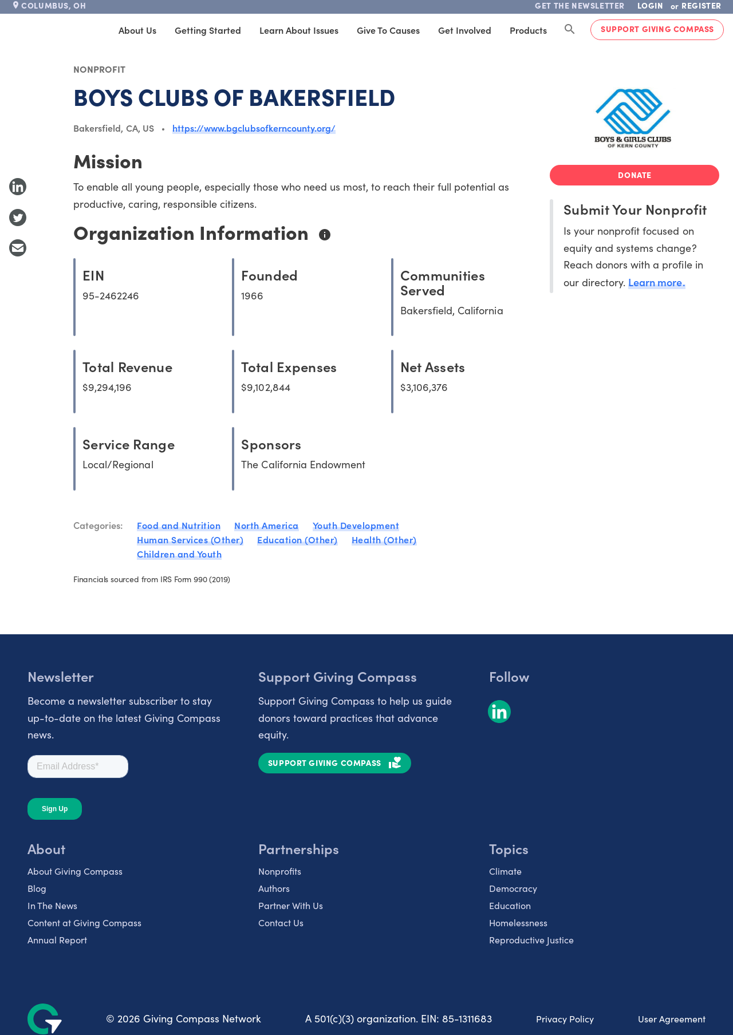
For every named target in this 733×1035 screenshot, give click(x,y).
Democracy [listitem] (513, 888)
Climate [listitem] (505, 871)
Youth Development (356, 525)
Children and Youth (179, 553)
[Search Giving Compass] (570, 30)
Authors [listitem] (274, 888)
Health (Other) (384, 539)
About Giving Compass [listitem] (75, 871)
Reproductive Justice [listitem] (531, 940)
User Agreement (672, 1019)
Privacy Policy (565, 1019)
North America (266, 525)
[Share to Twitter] (17, 217)
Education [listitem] (510, 905)
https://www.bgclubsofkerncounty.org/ (254, 127)
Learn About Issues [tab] (298, 29)
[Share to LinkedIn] (17, 186)
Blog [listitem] (36, 888)
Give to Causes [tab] (388, 29)
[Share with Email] (17, 247)
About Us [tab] (137, 29)
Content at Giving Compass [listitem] (84, 923)
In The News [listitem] (52, 905)
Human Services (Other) (190, 539)
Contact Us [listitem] (281, 923)
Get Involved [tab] (464, 29)
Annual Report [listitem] (57, 940)
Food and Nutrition (178, 525)
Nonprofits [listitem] (279, 871)
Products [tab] (528, 29)
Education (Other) (297, 539)
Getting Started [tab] (208, 29)
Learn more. (656, 282)
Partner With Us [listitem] (290, 905)
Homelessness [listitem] (518, 923)
